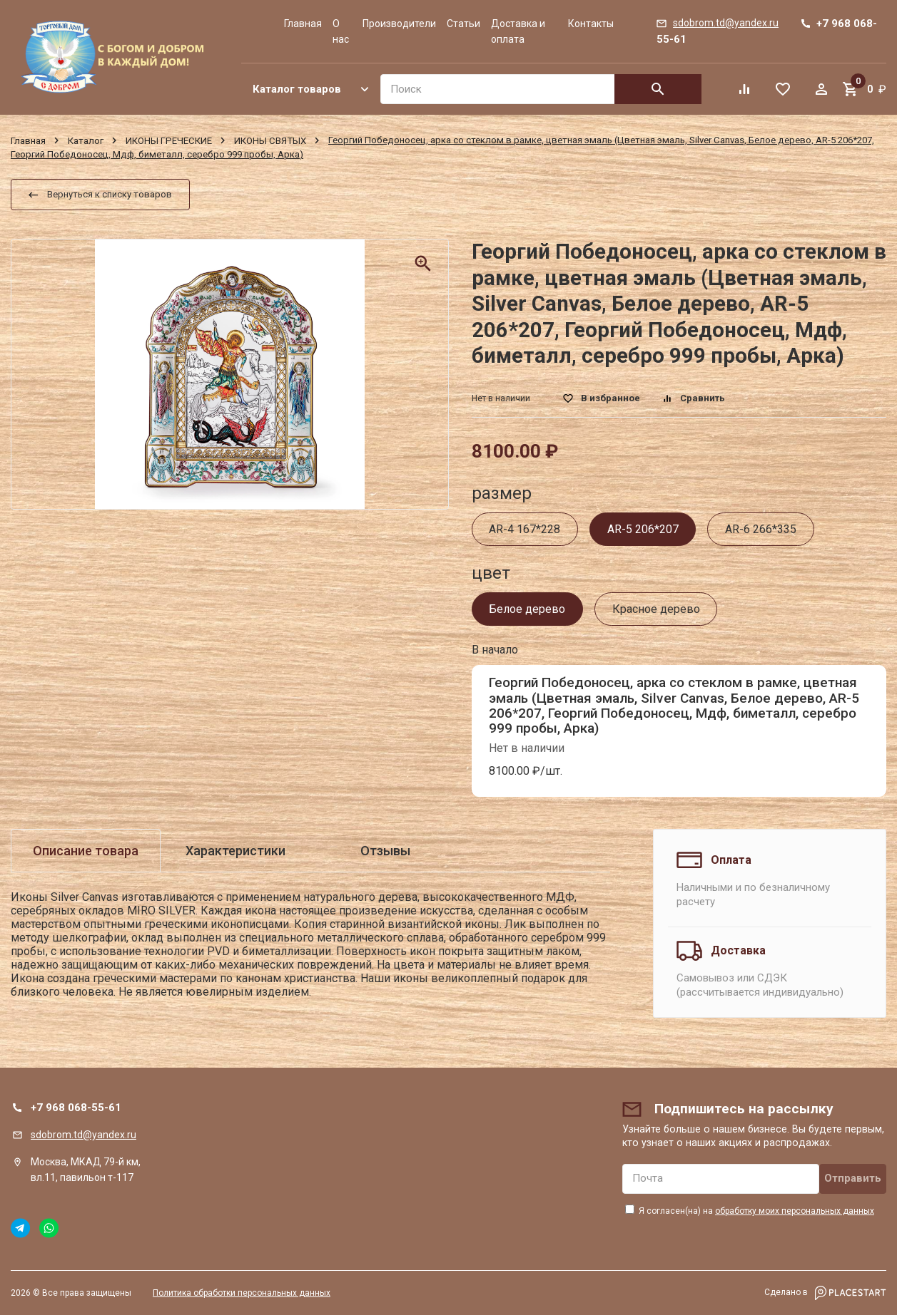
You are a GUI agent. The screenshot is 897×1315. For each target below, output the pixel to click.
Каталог (85, 140)
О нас (341, 31)
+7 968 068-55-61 (76, 1107)
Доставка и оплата (518, 31)
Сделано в (825, 1293)
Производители (399, 23)
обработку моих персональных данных (794, 1211)
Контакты (591, 23)
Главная (303, 23)
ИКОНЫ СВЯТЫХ (270, 140)
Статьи (463, 23)
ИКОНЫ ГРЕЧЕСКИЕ (169, 140)
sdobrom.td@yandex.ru (83, 1134)
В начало (495, 649)
